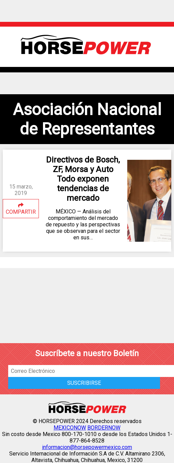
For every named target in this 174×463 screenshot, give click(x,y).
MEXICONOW (70, 427)
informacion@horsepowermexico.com (87, 447)
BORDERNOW (103, 427)
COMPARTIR (21, 208)
